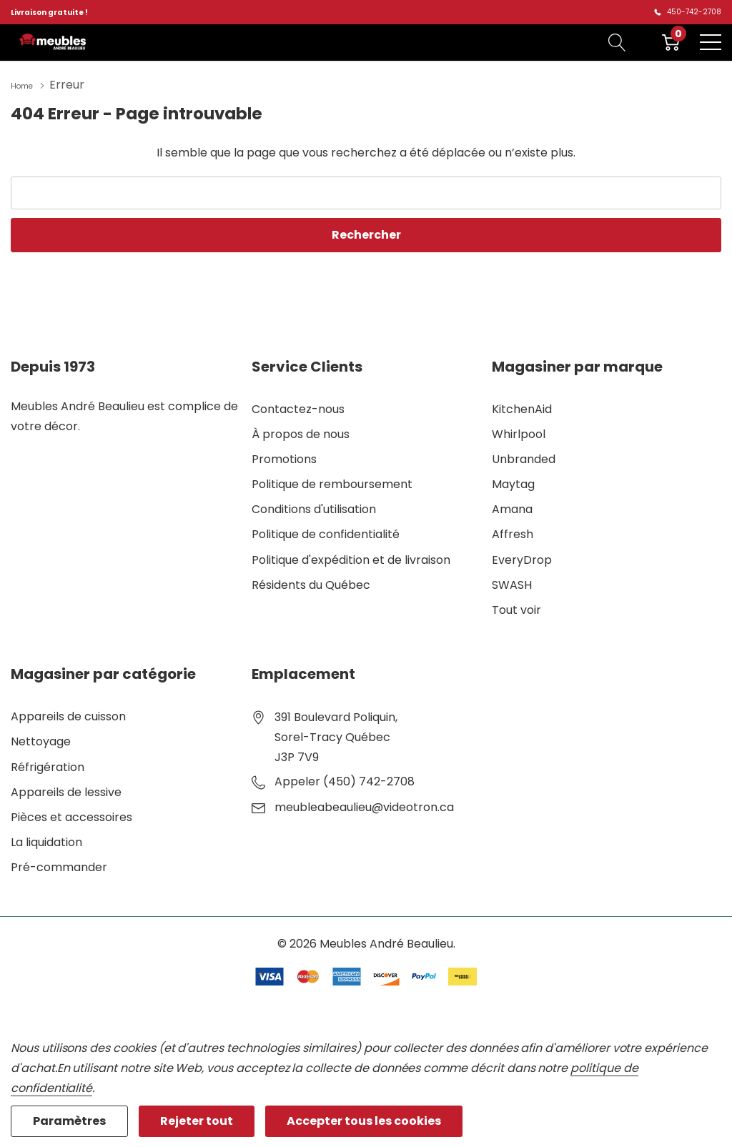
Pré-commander (59, 866)
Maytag (513, 483)
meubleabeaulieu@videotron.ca (364, 806)
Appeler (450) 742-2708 (344, 780)
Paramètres (69, 1121)
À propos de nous (301, 433)
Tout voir (516, 608)
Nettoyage (41, 740)
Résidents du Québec (311, 583)
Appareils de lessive (66, 791)
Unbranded (523, 458)
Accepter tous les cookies (364, 1121)
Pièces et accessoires (71, 816)
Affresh (512, 533)
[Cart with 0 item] (671, 42)
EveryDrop (522, 558)
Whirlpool (518, 433)
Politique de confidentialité (326, 533)
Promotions (284, 458)
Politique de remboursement (332, 483)
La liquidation (46, 841)
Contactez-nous (298, 407)
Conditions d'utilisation (314, 508)
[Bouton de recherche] (617, 42)
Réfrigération (47, 766)
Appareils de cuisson (68, 715)
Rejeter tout (196, 1121)
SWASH (512, 583)
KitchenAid (522, 407)
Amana (512, 508)
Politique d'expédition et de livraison (351, 558)
